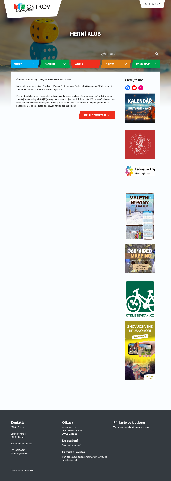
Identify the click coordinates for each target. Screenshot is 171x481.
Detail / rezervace (97, 114)
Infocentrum (143, 64)
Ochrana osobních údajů (22, 470)
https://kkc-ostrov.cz (72, 430)
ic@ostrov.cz (23, 453)
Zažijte (79, 64)
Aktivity (110, 64)
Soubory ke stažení (71, 445)
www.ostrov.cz (69, 427)
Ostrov (18, 64)
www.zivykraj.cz (70, 434)
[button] (156, 3)
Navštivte (50, 64)
